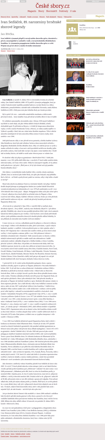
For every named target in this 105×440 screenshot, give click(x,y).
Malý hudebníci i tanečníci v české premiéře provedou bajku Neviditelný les (94, 99)
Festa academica (14, 436)
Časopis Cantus (5, 436)
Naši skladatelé (51, 17)
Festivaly (63, 11)
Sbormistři (51, 11)
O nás (73, 11)
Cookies (28, 434)
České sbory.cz (52, 6)
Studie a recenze (32, 17)
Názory (60, 17)
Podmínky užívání (20, 434)
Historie (42, 17)
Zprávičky (14, 17)
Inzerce (13, 434)
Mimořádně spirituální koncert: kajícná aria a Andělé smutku (95, 112)
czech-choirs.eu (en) (25, 436)
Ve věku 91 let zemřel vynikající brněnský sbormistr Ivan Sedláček (95, 74)
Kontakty (7, 434)
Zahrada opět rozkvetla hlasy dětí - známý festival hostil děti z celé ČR (95, 125)
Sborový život (5, 17)
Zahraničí (23, 17)
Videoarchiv (68, 17)
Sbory (41, 11)
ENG (3, 1)
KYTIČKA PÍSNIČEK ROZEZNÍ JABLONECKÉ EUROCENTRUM (94, 61)
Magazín (32, 11)
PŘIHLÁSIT (95, 1)
